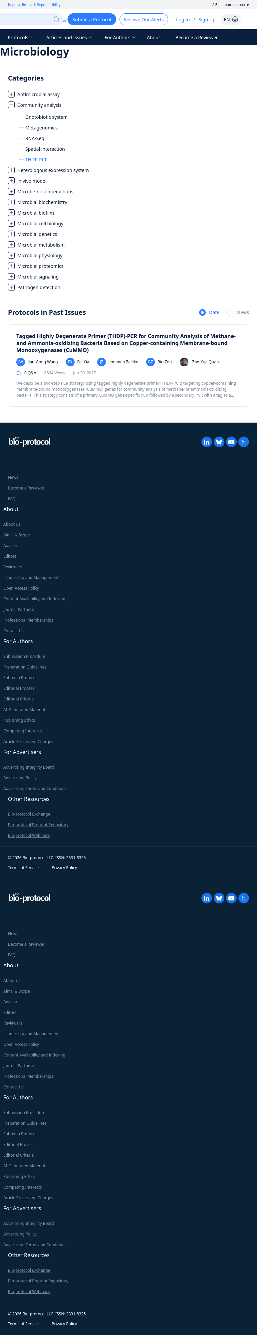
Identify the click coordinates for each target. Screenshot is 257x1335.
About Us (12, 524)
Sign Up (206, 19)
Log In (183, 19)
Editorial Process (18, 688)
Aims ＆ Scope (16, 535)
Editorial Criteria (18, 699)
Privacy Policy (64, 867)
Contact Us (13, 631)
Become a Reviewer (196, 37)
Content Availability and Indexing (34, 599)
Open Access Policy (21, 588)
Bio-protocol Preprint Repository (38, 825)
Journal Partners (18, 609)
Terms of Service (23, 867)
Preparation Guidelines (24, 667)
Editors (9, 556)
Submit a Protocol (20, 677)
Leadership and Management (31, 577)
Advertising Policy (20, 778)
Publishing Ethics (19, 720)
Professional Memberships (28, 620)
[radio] (209, 312)
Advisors (11, 545)
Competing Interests (22, 731)
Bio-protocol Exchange (29, 814)
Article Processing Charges (28, 741)
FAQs (13, 498)
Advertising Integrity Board (28, 767)
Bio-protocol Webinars (29, 835)
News (13, 477)
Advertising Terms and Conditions (35, 788)
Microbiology (34, 51)
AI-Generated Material (24, 709)
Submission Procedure (24, 656)
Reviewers (12, 567)
